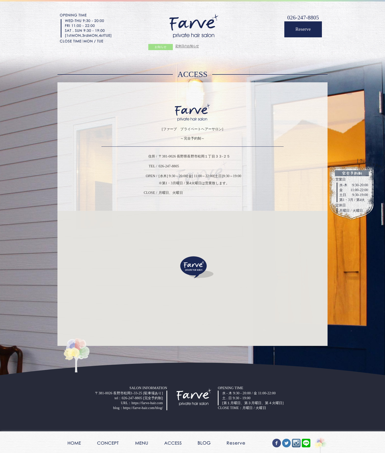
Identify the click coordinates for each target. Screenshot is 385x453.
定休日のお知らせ (187, 46)
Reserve (303, 29)
